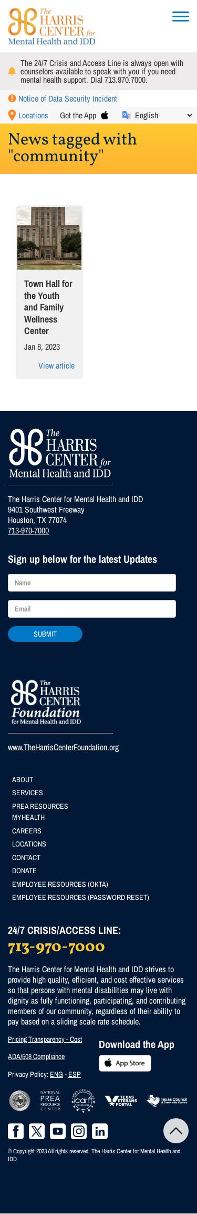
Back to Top (176, 1130)
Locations (33, 115)
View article (56, 365)
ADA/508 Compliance (36, 1056)
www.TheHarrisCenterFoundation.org (63, 747)
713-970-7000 (28, 530)
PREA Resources (40, 806)
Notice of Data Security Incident (67, 98)
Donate (24, 870)
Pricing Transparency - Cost (45, 1039)
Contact (26, 857)
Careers (27, 831)
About (22, 779)
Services (27, 792)
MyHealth (28, 817)
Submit (45, 634)
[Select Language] (163, 115)
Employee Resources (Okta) (60, 884)
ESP (74, 1074)
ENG (56, 1074)
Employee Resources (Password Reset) (80, 897)
